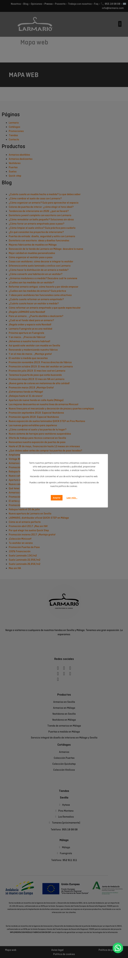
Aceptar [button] (56, 494)
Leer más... (72, 494)
